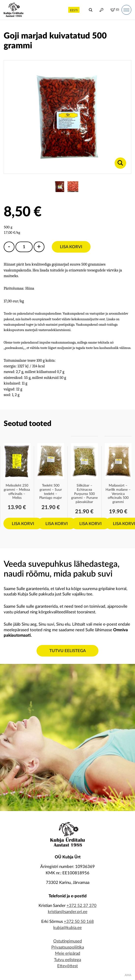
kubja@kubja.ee (67, 928)
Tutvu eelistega (67, 651)
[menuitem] (74, 10)
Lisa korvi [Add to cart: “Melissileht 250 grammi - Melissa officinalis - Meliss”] (23, 524)
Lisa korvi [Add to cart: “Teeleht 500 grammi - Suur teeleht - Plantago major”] (56, 524)
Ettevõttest (67, 966)
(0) (114, 10)
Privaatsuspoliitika (67, 947)
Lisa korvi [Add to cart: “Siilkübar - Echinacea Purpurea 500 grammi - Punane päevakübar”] (90, 524)
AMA (128, 975)
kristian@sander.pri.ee (67, 912)
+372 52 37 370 (81, 905)
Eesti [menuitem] (74, 10)
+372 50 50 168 (79, 921)
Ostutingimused (67, 941)
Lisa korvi (71, 247)
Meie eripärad (67, 953)
